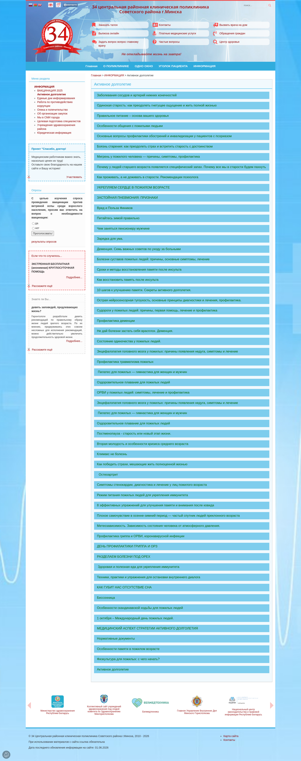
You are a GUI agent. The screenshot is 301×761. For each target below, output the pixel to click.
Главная (91, 66)
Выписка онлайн (108, 33)
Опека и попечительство (52, 109)
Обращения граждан (232, 33)
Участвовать (74, 177)
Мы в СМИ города (48, 117)
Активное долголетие (51, 94)
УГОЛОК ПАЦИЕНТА (173, 66)
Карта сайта (230, 736)
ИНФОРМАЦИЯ (205, 66)
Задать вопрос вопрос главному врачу (118, 43)
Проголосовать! (42, 233)
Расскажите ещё (42, 285)
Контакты (164, 24)
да (35, 223)
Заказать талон (108, 24)
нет (35, 228)
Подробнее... (74, 277)
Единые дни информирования (56, 98)
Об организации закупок (52, 113)
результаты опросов (43, 241)
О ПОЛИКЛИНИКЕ (116, 66)
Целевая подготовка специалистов (59, 121)
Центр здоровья (229, 41)
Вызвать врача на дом (233, 24)
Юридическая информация (54, 132)
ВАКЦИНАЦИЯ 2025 (50, 90)
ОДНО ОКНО (144, 66)
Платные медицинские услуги (177, 33)
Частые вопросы (169, 41)
